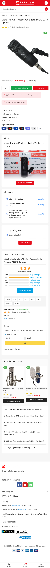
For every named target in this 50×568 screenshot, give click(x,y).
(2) (34, 393)
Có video (8, 303)
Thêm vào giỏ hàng (21, 88)
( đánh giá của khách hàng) (19, 27)
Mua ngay (41, 88)
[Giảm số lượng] (3, 88)
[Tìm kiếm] (25, 9)
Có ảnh (17, 303)
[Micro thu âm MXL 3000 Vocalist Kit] (36, 376)
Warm (4, 392)
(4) (11, 395)
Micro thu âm (25, 15)
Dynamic (15, 117)
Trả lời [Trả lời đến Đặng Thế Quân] (5, 318)
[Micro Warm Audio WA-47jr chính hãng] (13, 376)
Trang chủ (5, 15)
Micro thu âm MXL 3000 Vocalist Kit (36, 388)
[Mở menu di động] (4, 3)
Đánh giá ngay (25, 290)
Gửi (25, 343)
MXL (27, 391)
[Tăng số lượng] (8, 88)
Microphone (14, 15)
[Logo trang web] (25, 3)
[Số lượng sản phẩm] (5, 88)
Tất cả (8, 299)
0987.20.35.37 (23, 509)
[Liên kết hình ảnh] (12, 466)
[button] (13, 401)
